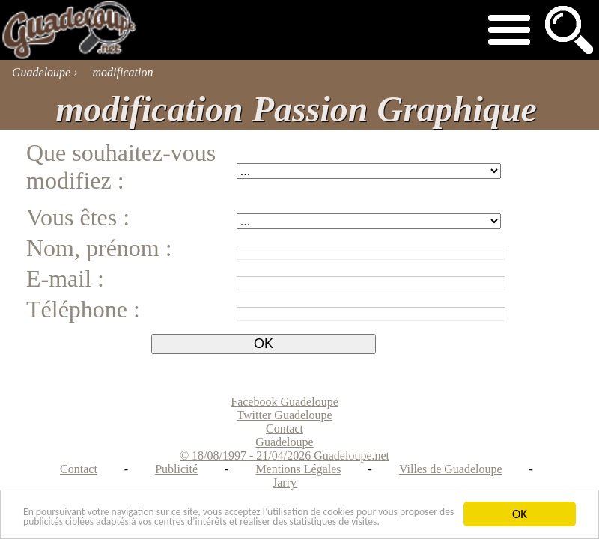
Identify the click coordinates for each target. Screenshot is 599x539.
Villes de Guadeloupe (450, 469)
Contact (78, 469)
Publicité (176, 469)
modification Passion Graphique (296, 109)
